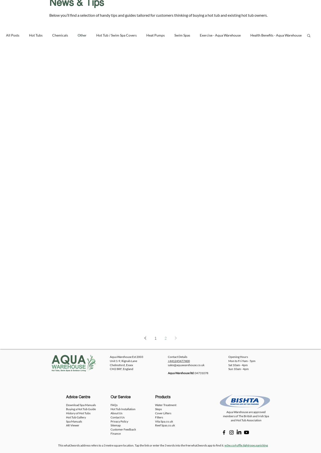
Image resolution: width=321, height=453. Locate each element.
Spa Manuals (74, 421)
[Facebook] (224, 432)
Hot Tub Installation (123, 409)
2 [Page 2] (165, 338)
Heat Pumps (155, 35)
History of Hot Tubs (78, 413)
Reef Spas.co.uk (165, 425)
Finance (116, 433)
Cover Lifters (163, 413)
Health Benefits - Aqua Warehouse (276, 35)
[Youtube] (246, 432)
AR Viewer (72, 425)
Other (82, 35)
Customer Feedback (123, 429)
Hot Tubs (36, 35)
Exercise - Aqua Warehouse (220, 35)
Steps (158, 409)
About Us (116, 413)
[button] (308, 35)
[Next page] (176, 338)
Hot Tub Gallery (76, 417)
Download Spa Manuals (81, 405)
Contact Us (118, 417)
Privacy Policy (119, 421)
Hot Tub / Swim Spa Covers (116, 35)
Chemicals (60, 35)
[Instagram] (231, 432)
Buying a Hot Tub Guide (81, 409)
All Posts (12, 35)
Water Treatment (165, 405)
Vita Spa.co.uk (164, 421)
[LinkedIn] (239, 432)
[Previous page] (145, 338)
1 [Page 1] (155, 338)
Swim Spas (182, 35)
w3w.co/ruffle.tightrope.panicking (246, 445)
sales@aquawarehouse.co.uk (186, 365)
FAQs (114, 405)
